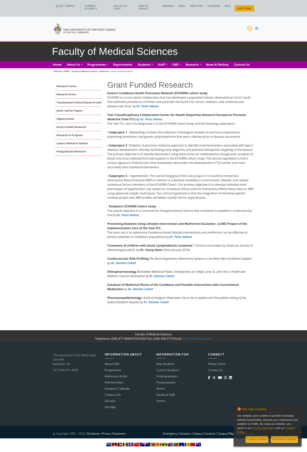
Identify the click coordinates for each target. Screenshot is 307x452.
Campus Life (113, 394)
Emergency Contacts (176, 433)
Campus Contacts (203, 433)
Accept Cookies (257, 439)
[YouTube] (220, 377)
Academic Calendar (117, 388)
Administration (114, 382)
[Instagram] (226, 377)
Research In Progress (70, 135)
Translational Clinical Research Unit (79, 102)
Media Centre (217, 364)
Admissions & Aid (116, 376)
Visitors (161, 401)
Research (104, 71)
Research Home (66, 86)
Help (227, 6)
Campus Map (225, 433)
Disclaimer (93, 433)
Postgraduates (165, 382)
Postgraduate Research (71, 151)
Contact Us (215, 370)
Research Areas (66, 94)
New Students (165, 364)
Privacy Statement (114, 433)
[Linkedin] (231, 377)
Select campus (65, 6)
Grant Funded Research (71, 127)
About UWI (112, 364)
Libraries (168, 6)
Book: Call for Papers (70, 110)
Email (182, 6)
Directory (196, 6)
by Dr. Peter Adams (149, 119)
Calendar (214, 6)
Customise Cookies (284, 439)
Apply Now (244, 8)
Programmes (113, 370)
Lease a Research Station (72, 143)
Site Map (110, 407)
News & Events (143, 7)
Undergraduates (167, 376)
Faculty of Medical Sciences (85, 71)
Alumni (160, 388)
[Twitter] (214, 377)
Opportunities (65, 118)
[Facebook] (210, 377)
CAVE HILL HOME (61, 71)
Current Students (91, 7)
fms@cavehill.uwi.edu (197, 339)
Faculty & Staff (120, 7)
